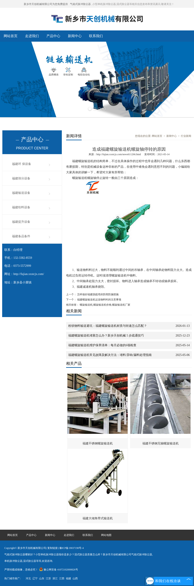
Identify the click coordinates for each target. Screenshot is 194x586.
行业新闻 (186, 135)
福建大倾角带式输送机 (98, 518)
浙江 (55, 578)
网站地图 (106, 535)
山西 (75, 578)
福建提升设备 (21, 221)
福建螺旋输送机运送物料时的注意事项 (98, 299)
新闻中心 (75, 36)
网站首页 (10, 36)
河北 (28, 578)
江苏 (48, 578)
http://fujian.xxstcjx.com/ (28, 274)
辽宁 (35, 578)
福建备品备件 (21, 236)
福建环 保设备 (21, 164)
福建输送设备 (21, 192)
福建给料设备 (21, 207)
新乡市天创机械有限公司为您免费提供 (46, 4)
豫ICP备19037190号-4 (71, 548)
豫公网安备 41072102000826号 (58, 569)
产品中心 (53, 36)
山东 (41, 578)
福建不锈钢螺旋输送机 (98, 443)
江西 (61, 578)
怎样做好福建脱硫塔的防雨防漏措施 (97, 294)
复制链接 (52, 548)
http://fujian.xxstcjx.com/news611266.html (118, 154)
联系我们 (96, 36)
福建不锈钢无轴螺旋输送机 (160, 443)
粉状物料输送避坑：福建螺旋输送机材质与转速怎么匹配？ (107, 325)
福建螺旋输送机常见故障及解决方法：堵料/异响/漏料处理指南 (110, 355)
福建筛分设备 (21, 178)
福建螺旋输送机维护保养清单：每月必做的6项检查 (102, 345)
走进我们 (32, 36)
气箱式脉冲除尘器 (80, 4)
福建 (68, 578)
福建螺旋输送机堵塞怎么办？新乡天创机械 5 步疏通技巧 (106, 335)
